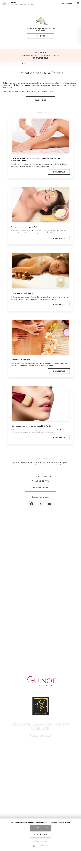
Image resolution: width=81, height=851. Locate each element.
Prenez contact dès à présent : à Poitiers (28, 91)
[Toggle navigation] (78, 3)
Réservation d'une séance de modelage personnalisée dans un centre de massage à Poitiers (40, 464)
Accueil (4, 64)
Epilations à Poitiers (20, 360)
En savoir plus (58, 172)
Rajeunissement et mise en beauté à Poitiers (31, 426)
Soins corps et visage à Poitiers (25, 227)
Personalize (40, 841)
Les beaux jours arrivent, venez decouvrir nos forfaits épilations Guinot (36, 160)
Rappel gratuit (67, 3)
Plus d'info (40, 36)
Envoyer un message (40, 488)
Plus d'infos (40, 100)
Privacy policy (40, 846)
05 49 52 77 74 (40, 53)
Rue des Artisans (40, 55)
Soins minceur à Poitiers (22, 293)
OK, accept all (40, 828)
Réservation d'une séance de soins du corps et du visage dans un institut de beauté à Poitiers (39, 462)
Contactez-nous (40, 58)
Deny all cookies (40, 834)
